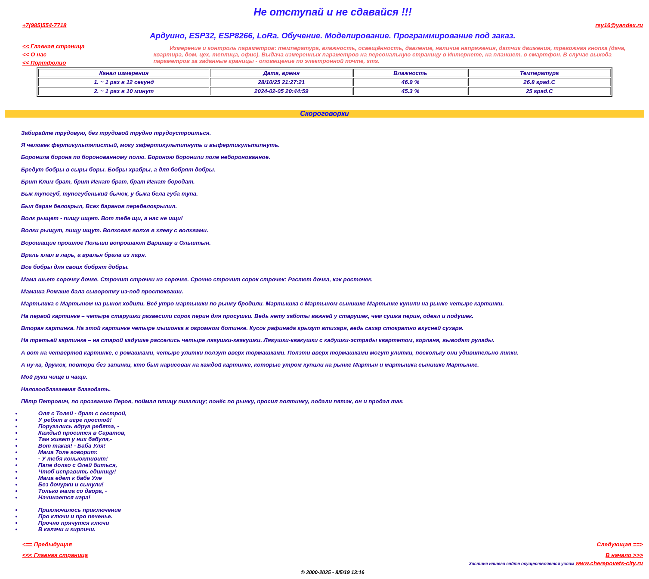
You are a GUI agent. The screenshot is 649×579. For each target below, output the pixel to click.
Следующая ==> (620, 544)
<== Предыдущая (47, 544)
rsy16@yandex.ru (619, 25)
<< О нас (34, 54)
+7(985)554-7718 (44, 25)
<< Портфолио (44, 62)
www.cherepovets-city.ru (609, 563)
